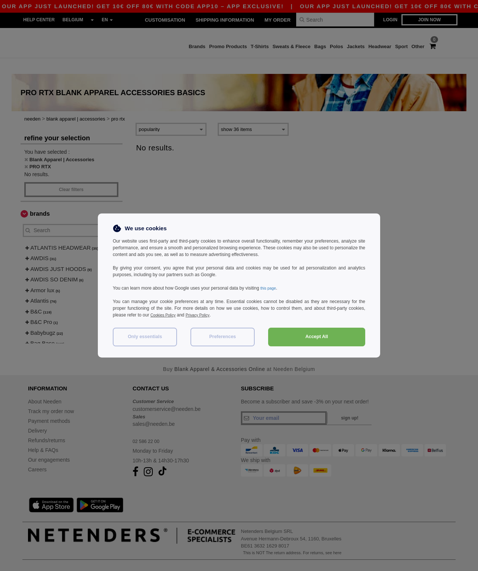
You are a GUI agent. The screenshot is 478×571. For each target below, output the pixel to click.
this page (269, 288)
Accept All (316, 336)
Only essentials (145, 336)
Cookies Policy (165, 315)
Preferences (222, 336)
